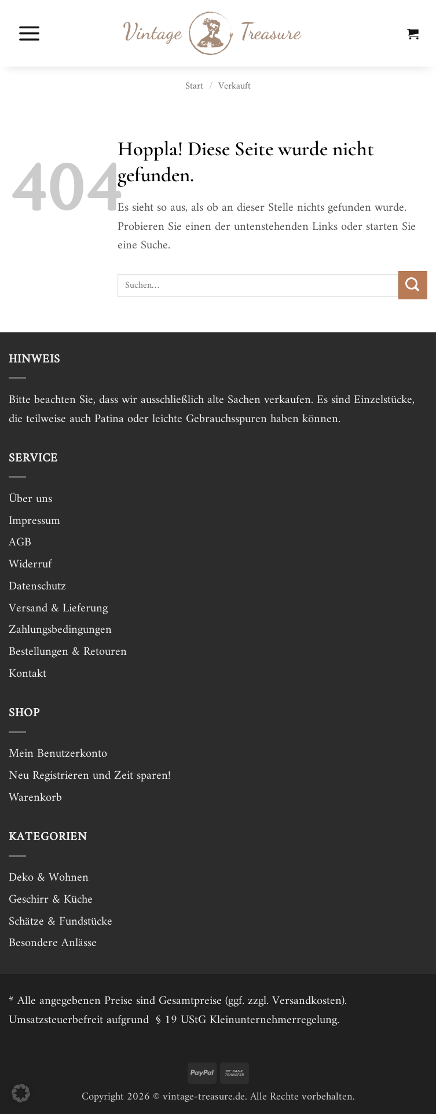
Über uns (30, 499)
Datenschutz (37, 586)
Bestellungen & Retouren (68, 652)
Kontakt (27, 674)
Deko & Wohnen (49, 877)
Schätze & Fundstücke (60, 921)
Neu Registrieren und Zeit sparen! (90, 775)
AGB (20, 542)
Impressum (34, 521)
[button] (29, 33)
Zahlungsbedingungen (60, 630)
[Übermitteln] (412, 285)
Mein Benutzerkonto (58, 753)
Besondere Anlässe (53, 943)
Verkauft (234, 86)
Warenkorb (35, 797)
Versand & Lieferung (58, 608)
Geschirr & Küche (51, 899)
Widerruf (30, 564)
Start (194, 86)
